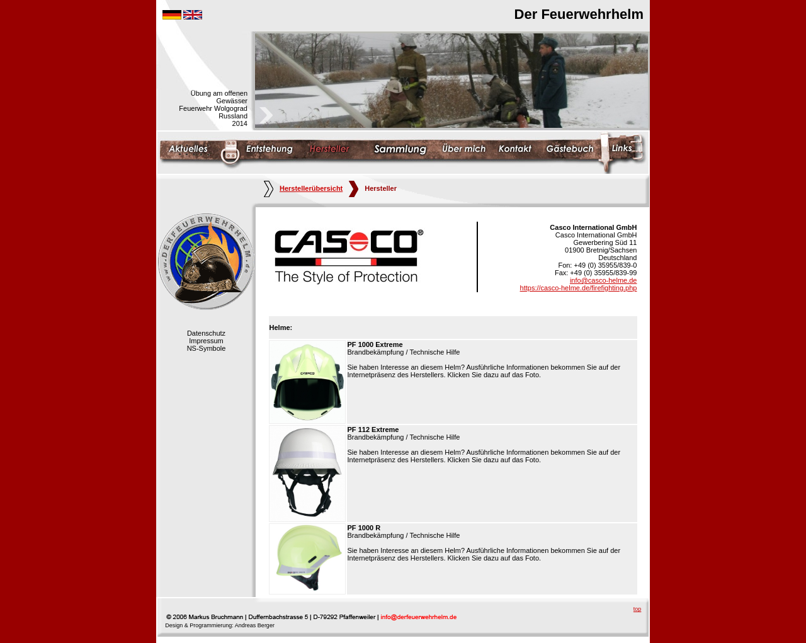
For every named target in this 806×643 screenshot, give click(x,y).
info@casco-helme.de (603, 280)
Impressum (206, 340)
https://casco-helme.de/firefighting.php (578, 288)
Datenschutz (206, 333)
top (637, 609)
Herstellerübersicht (303, 188)
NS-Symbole (206, 348)
